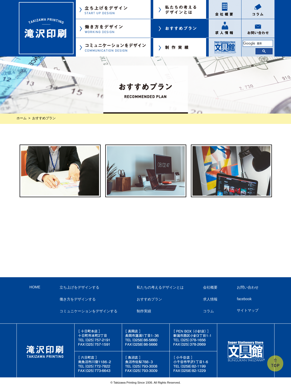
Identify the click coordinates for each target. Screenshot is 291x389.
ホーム (22, 118)
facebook (244, 299)
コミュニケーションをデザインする (88, 311)
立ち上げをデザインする (79, 287)
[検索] (258, 43)
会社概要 (210, 287)
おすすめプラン (149, 299)
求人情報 (210, 299)
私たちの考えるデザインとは (160, 287)
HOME (34, 287)
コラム (208, 311)
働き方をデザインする (78, 299)
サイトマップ (247, 310)
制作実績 (144, 311)
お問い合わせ (247, 287)
